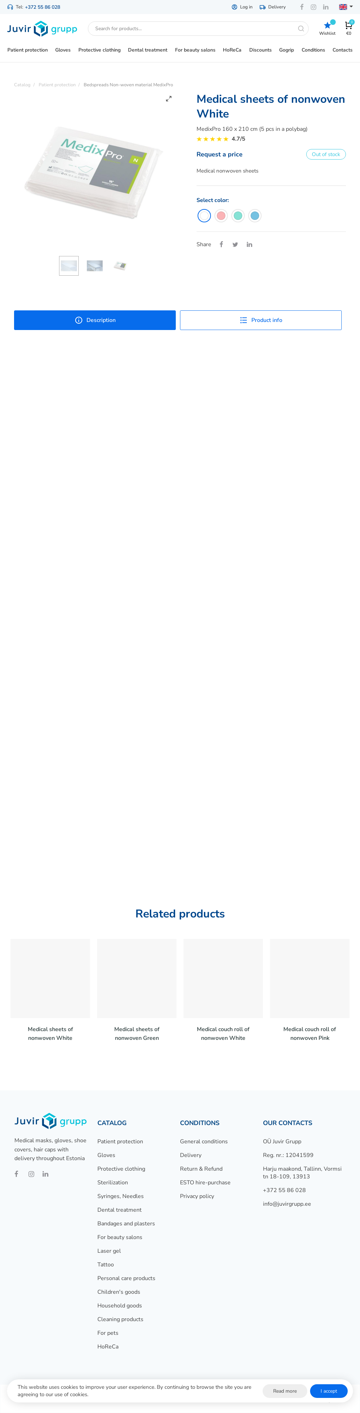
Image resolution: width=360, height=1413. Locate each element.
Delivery (272, 7)
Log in (241, 7)
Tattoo (105, 1265)
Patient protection (120, 1141)
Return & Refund (201, 1169)
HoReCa (107, 1347)
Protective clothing (121, 1169)
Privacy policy (197, 1196)
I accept (329, 1391)
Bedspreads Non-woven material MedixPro (128, 85)
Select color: (213, 200)
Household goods (119, 1306)
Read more (285, 1391)
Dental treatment (119, 1210)
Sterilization (112, 1182)
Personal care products (126, 1278)
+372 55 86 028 (42, 7)
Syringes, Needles (120, 1196)
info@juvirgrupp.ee (287, 1204)
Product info (260, 320)
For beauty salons (119, 1237)
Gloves (106, 1155)
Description (95, 320)
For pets (107, 1333)
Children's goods (118, 1292)
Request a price (220, 154)
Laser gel (109, 1251)
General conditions (204, 1141)
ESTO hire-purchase (205, 1182)
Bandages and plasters (126, 1223)
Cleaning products (120, 1319)
